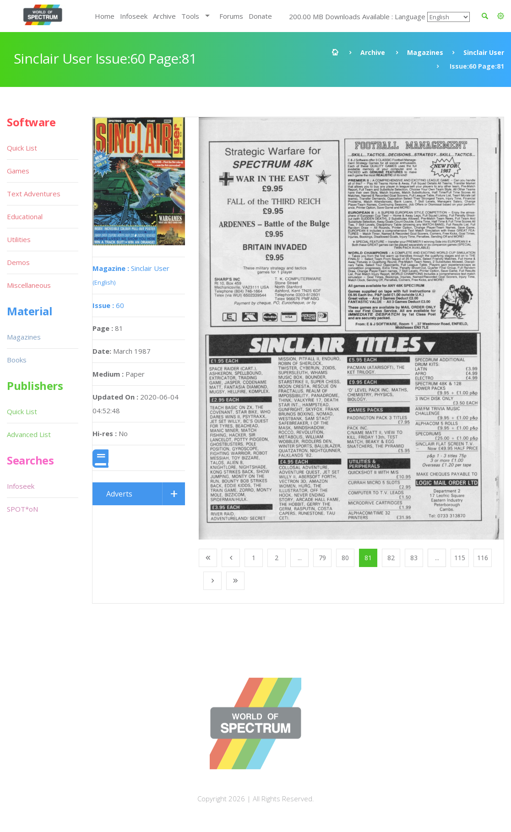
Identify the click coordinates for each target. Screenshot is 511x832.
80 (345, 557)
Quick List (22, 147)
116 (482, 557)
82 (391, 557)
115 (459, 557)
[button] (500, 16)
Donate (260, 16)
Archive (164, 16)
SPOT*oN (22, 508)
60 (108, 305)
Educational (25, 216)
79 (322, 557)
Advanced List (29, 434)
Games (18, 170)
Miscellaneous (29, 285)
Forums (231, 16)
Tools (190, 16)
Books (17, 359)
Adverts (119, 494)
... (300, 557)
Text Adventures (33, 193)
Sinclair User (483, 52)
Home (104, 16)
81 (368, 557)
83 (414, 557)
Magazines (425, 52)
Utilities (19, 239)
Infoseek (133, 16)
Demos (18, 262)
